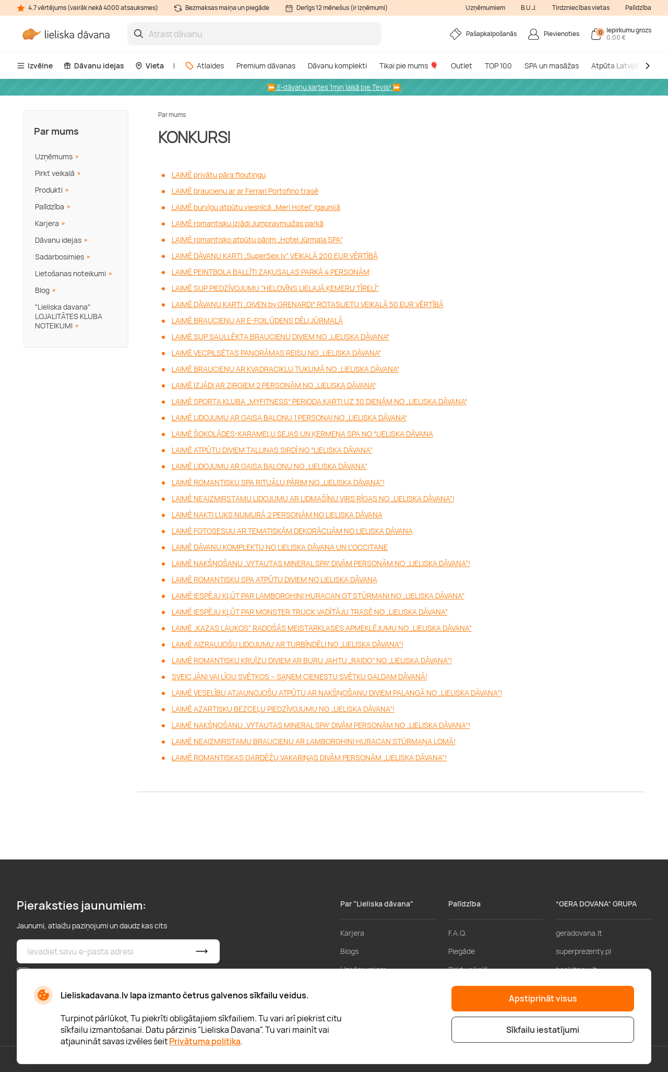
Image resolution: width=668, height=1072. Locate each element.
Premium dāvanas (265, 65)
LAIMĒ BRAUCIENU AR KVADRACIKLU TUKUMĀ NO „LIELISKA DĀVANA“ (285, 369)
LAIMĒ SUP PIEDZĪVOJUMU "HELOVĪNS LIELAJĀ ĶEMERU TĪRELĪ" (275, 288)
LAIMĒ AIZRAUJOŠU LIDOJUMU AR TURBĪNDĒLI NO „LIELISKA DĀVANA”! (287, 644)
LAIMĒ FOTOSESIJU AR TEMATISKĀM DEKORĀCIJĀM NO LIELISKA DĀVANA (292, 531)
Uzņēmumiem (485, 7)
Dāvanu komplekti (337, 65)
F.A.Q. (457, 933)
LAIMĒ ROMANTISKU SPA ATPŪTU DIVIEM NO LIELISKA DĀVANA (274, 579)
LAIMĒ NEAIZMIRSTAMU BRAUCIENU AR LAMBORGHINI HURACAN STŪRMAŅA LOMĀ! (314, 741)
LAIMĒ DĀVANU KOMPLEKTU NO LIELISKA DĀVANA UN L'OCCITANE (280, 547)
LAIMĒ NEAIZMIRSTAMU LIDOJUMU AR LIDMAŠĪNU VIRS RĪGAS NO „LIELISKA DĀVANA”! (313, 498)
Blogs (349, 951)
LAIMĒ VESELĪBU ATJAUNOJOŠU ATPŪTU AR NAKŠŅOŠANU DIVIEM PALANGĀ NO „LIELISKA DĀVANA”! (337, 693)
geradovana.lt (579, 933)
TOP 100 (498, 65)
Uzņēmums (54, 156)
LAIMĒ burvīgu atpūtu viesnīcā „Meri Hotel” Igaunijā (256, 207)
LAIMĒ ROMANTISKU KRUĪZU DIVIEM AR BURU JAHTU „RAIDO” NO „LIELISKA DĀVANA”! (312, 660)
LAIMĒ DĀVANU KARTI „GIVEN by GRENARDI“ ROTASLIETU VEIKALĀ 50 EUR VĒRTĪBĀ (308, 304)
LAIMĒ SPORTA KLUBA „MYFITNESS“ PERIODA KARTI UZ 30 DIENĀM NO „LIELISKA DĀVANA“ (319, 401)
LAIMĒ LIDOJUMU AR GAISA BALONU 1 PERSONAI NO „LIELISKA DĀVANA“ (289, 417)
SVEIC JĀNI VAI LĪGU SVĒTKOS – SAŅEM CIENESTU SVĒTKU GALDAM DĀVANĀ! (299, 676)
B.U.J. (528, 7)
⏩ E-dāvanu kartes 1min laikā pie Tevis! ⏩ (334, 87)
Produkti (49, 190)
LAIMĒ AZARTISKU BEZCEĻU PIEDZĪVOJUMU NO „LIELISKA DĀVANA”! (283, 709)
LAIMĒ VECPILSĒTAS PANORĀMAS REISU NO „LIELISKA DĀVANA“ (276, 353)
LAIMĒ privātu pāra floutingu (219, 175)
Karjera (47, 223)
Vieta (149, 65)
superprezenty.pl (583, 951)
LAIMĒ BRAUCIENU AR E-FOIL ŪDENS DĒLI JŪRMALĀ (257, 320)
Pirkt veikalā (55, 173)
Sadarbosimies (59, 257)
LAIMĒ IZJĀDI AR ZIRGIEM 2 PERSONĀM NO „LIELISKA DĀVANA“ (274, 385)
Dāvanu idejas (93, 65)
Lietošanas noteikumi (70, 273)
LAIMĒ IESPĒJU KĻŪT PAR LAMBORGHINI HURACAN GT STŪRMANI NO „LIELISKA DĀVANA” (318, 595)
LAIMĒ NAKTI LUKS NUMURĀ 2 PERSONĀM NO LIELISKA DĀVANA (277, 515)
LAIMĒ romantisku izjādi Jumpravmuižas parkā (248, 223)
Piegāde (461, 951)
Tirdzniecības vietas (581, 7)
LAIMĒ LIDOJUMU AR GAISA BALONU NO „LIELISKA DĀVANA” (269, 466)
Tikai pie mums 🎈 (408, 65)
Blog (42, 290)
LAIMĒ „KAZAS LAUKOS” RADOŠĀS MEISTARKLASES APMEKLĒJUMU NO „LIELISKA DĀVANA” (322, 628)
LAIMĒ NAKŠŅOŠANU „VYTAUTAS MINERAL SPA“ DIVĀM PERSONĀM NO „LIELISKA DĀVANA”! (321, 563)
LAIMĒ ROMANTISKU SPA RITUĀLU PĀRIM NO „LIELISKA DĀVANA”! (278, 482)
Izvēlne (35, 65)
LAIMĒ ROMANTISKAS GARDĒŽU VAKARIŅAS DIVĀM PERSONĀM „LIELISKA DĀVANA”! (309, 757)
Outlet (461, 65)
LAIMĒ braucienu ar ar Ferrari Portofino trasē (245, 191)
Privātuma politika (205, 1041)
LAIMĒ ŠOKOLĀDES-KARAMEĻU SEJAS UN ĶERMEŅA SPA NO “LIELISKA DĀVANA (302, 434)
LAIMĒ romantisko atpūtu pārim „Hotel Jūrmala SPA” (257, 239)
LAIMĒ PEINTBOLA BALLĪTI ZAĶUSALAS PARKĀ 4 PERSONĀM (270, 272)
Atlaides (204, 65)
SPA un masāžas (551, 65)
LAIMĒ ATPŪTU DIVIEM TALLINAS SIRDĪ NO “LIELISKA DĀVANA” (272, 450)
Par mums (56, 131)
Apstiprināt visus (543, 998)
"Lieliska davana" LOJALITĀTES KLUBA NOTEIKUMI (68, 316)
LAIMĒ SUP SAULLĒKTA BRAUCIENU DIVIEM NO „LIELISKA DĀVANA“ (280, 336)
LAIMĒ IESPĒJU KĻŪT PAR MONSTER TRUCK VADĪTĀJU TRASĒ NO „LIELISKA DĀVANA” (310, 612)
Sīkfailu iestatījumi (542, 1029)
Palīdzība (638, 7)
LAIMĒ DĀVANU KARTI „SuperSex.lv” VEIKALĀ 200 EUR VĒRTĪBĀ (275, 256)
